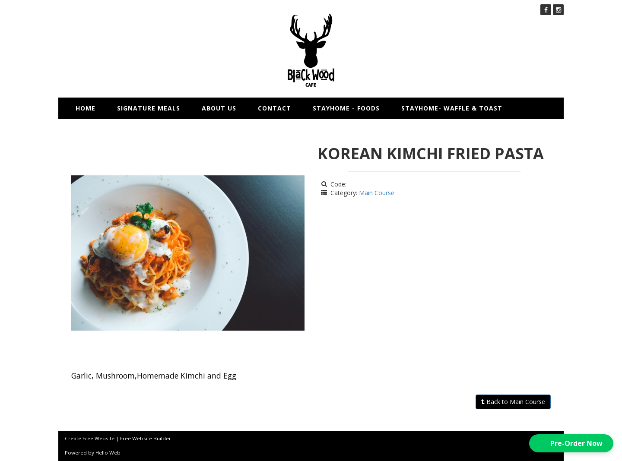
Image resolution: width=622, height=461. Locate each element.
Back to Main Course (513, 402)
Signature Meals (148, 108)
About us (219, 108)
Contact (274, 108)
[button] (571, 443)
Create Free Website (89, 438)
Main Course (376, 193)
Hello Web (108, 452)
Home (85, 108)
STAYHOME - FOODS (346, 108)
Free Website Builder (145, 438)
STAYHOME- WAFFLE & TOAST (451, 108)
